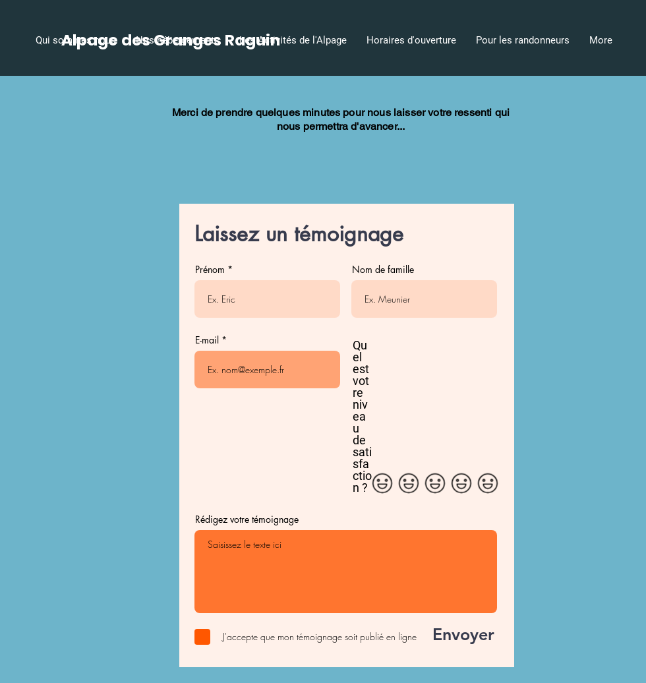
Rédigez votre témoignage (247, 519)
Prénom (210, 269)
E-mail (207, 340)
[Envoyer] (452, 635)
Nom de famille (383, 269)
